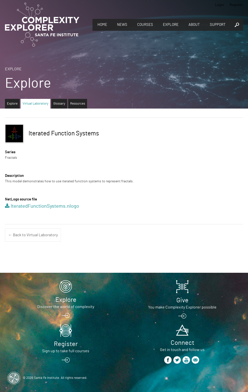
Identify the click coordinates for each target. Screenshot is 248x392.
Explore (171, 25)
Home (102, 25)
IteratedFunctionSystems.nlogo (45, 206)
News (122, 25)
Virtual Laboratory (35, 103)
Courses (145, 25)
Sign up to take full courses (65, 351)
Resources (77, 103)
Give (182, 300)
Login (219, 5)
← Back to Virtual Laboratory (33, 235)
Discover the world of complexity (65, 307)
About (194, 25)
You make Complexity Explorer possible (182, 307)
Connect (182, 343)
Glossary (59, 103)
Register (236, 5)
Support (218, 25)
